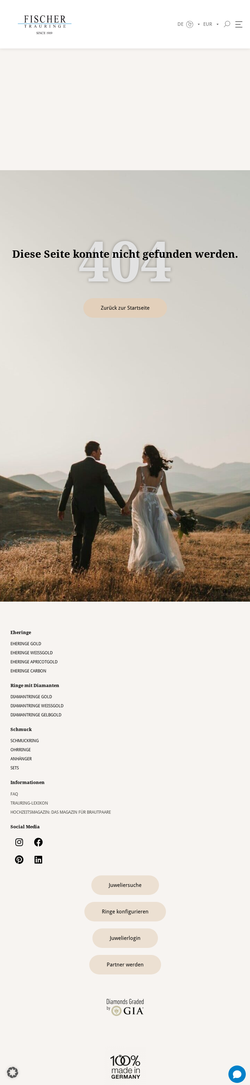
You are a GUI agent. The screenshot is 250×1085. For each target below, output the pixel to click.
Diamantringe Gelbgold (35, 715)
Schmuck (21, 729)
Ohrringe (20, 749)
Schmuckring (24, 740)
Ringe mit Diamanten (34, 685)
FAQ (14, 794)
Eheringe (20, 632)
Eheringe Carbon (28, 671)
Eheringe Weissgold (31, 652)
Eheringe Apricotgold (34, 662)
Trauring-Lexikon (29, 803)
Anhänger (21, 758)
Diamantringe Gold (31, 696)
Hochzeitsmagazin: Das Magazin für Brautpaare (60, 812)
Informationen (27, 782)
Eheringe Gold (25, 643)
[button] (12, 1072)
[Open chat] (237, 1074)
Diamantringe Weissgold (36, 705)
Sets (14, 768)
